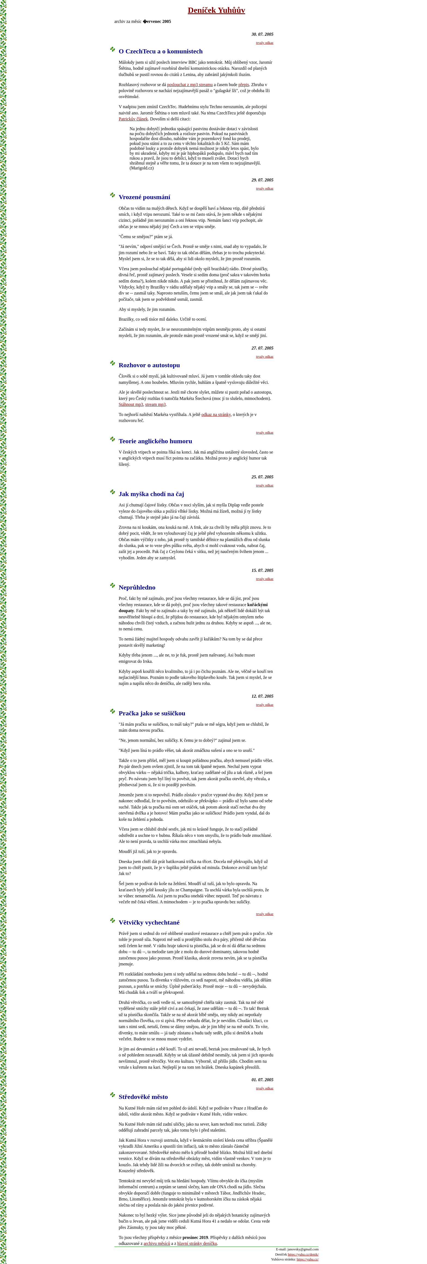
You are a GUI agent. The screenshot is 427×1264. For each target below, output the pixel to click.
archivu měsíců (157, 1243)
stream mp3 (155, 404)
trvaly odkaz (264, 43)
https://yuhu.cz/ (308, 1259)
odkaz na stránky (216, 414)
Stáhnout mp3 (131, 404)
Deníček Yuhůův (216, 9)
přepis (243, 84)
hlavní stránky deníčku (197, 1243)
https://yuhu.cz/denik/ (303, 1254)
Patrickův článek (133, 119)
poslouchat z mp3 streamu (190, 84)
